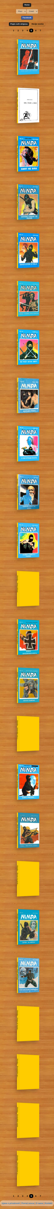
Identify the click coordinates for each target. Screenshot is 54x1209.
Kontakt (48, 1203)
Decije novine (38, 24)
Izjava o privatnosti (11, 1203)
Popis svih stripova (19, 24)
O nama (39, 1203)
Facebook (27, 18)
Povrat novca (27, 1203)
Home (27, 5)
